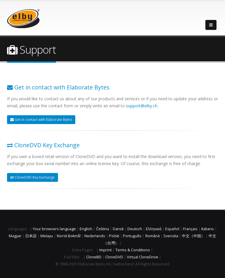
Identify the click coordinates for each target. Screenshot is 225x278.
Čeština (102, 228)
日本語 (31, 235)
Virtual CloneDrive (142, 257)
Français (190, 228)
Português (132, 235)
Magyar (15, 235)
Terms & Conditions (132, 250)
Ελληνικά (153, 228)
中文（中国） (193, 235)
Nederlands (94, 235)
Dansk (118, 228)
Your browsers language (54, 228)
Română (152, 235)
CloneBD (93, 257)
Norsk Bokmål (69, 235)
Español (172, 228)
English (86, 228)
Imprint (105, 250)
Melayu (46, 235)
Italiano (207, 228)
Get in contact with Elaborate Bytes (41, 119)
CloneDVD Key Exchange (32, 177)
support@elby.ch (141, 106)
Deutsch (134, 228)
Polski (114, 235)
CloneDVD (114, 257)
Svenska (170, 235)
